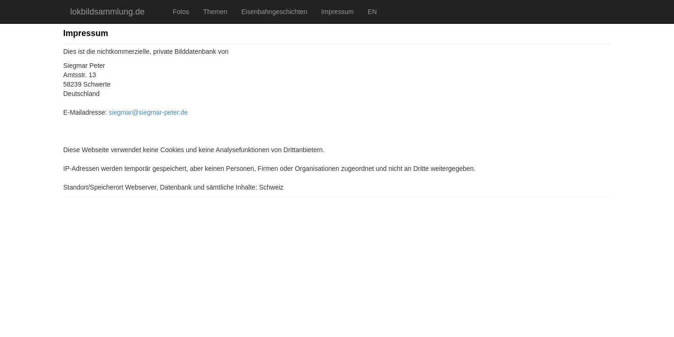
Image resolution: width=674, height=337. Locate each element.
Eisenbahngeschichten (274, 11)
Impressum (337, 11)
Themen (215, 11)
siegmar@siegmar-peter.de (148, 112)
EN (372, 11)
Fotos (181, 11)
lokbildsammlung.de (107, 11)
